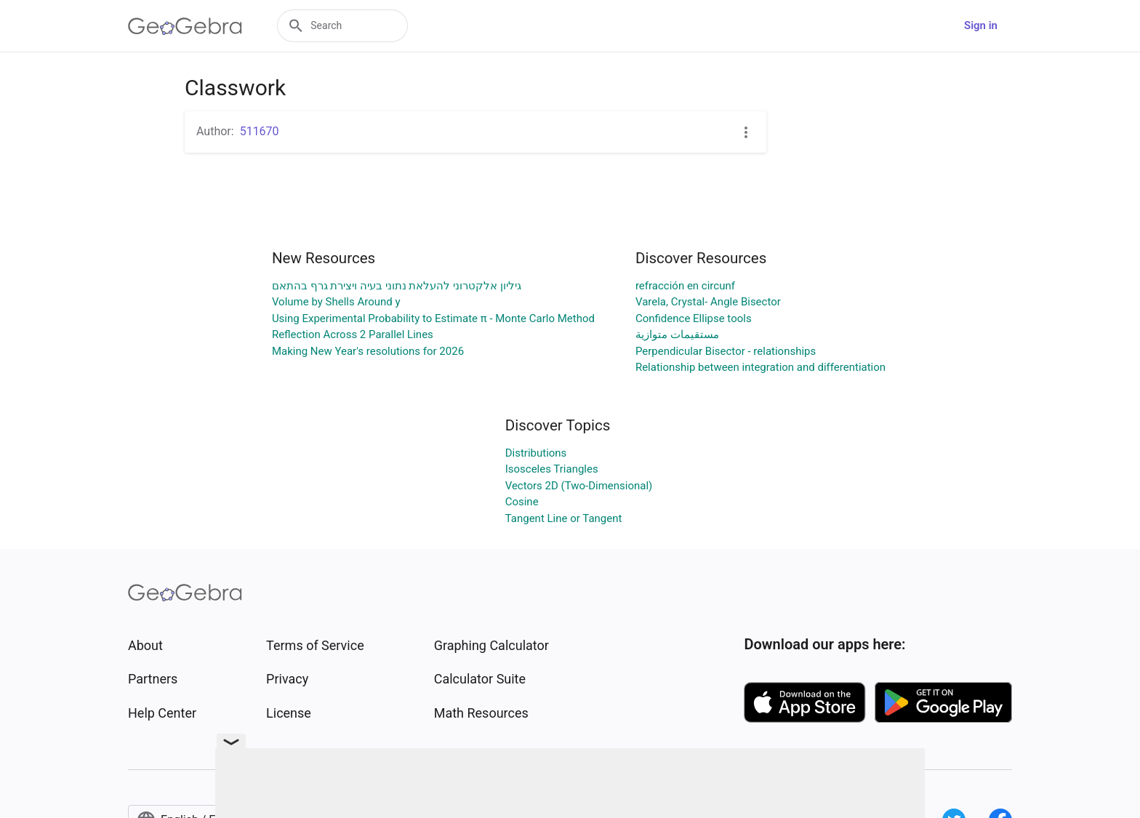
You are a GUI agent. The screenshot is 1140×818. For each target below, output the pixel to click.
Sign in (981, 25)
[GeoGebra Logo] (185, 26)
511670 (259, 131)
